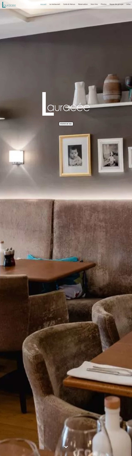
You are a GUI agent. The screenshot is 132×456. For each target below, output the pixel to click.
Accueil (43, 4)
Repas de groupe (116, 4)
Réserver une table (66, 124)
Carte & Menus (69, 4)
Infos (128, 4)
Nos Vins (94, 4)
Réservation (83, 4)
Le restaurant (54, 4)
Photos (103, 4)
